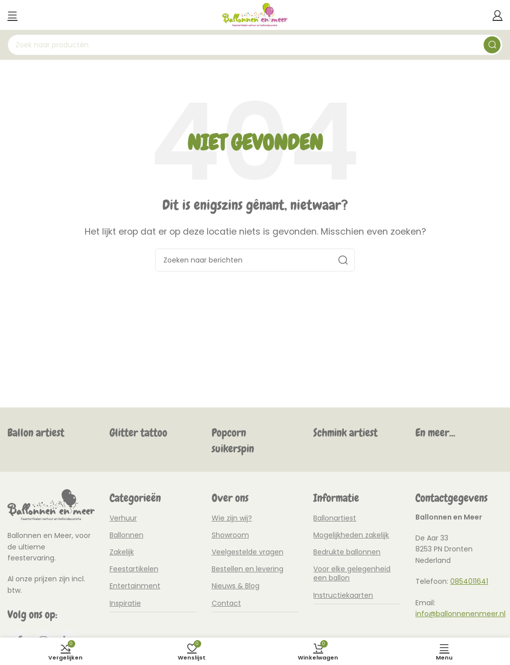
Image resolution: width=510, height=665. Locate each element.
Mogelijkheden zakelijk (351, 535)
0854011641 (469, 581)
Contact (226, 603)
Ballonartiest (334, 518)
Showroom (230, 535)
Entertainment (135, 586)
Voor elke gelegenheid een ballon (351, 573)
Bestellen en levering (247, 569)
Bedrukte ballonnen (347, 552)
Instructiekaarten (343, 595)
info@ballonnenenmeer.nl (460, 614)
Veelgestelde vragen (247, 552)
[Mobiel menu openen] (12, 15)
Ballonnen (126, 535)
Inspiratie (125, 603)
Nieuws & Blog (235, 586)
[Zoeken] (255, 44)
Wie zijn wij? (232, 518)
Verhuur (123, 518)
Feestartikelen (134, 569)
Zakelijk (122, 552)
